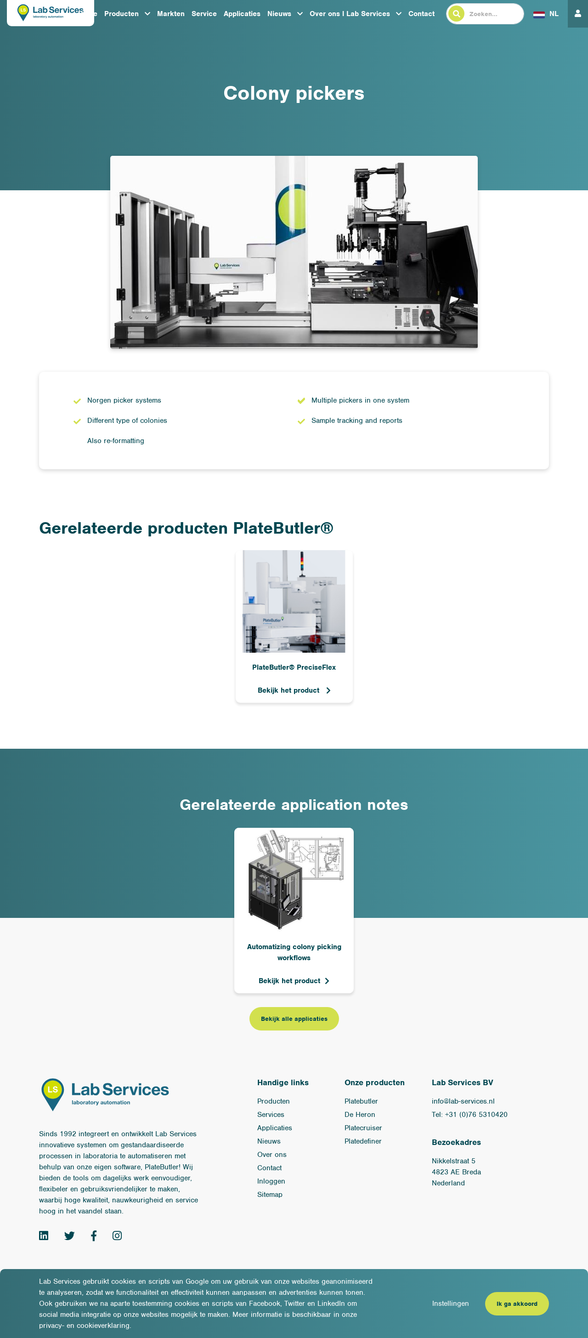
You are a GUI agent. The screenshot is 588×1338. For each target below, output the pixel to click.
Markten (171, 13)
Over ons (272, 1154)
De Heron (360, 1114)
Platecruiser (363, 1128)
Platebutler (361, 1101)
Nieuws (279, 13)
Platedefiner (363, 1141)
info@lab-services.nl (463, 1101)
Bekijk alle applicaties (294, 1019)
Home (87, 13)
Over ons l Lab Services (350, 13)
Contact (421, 13)
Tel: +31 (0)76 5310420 (470, 1114)
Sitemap (270, 1194)
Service (204, 13)
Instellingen (450, 1303)
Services (270, 1114)
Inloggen (271, 1181)
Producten (121, 13)
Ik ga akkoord (517, 1304)
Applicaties (242, 13)
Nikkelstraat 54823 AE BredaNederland (456, 1172)
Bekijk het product (290, 690)
